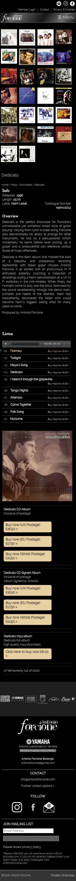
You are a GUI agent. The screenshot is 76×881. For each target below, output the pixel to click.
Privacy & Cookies (64, 9)
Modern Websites (63, 875)
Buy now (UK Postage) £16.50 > (23, 527)
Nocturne (16, 419)
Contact (44, 9)
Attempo (16, 397)
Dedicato (40, 184)
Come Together (20, 404)
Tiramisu (16, 351)
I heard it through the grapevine (31, 379)
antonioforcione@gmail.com (38, 762)
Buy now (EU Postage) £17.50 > (23, 541)
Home (5, 184)
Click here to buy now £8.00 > (27, 654)
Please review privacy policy (22, 847)
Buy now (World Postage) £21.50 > (25, 556)
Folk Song (17, 411)
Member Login (27, 9)
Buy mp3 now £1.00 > (58, 351)
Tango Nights (19, 390)
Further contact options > (37, 786)
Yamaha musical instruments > (38, 750)
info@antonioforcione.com (38, 779)
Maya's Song (19, 365)
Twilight (15, 358)
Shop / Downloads (21, 184)
